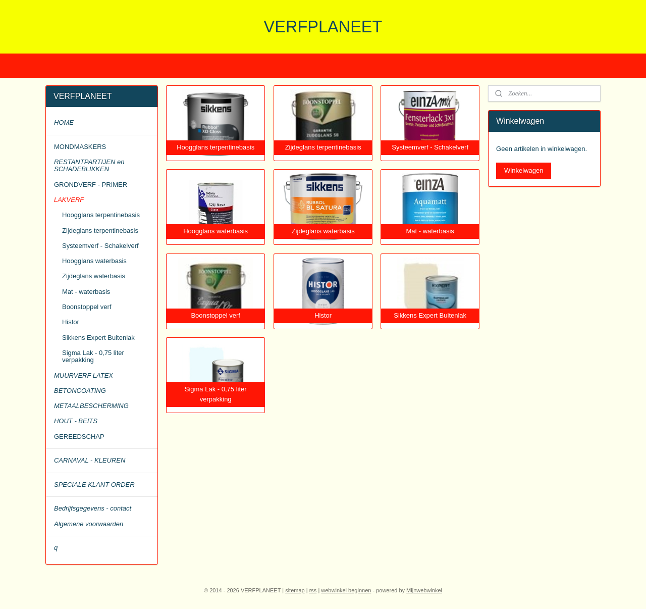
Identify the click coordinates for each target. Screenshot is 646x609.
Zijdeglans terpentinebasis (100, 230)
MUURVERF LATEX (83, 375)
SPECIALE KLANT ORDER (94, 484)
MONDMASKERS (80, 146)
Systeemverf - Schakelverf (100, 245)
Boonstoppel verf (87, 307)
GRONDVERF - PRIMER (90, 184)
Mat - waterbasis (86, 291)
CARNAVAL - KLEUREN (89, 460)
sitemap (295, 590)
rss (313, 590)
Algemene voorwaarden (88, 524)
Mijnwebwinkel (424, 590)
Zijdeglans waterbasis (93, 276)
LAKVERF (69, 200)
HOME (64, 122)
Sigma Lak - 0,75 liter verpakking (93, 356)
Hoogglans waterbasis (94, 261)
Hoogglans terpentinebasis (101, 215)
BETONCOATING (80, 390)
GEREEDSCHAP (79, 436)
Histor (70, 322)
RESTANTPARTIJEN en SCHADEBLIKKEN (89, 165)
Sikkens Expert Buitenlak (98, 337)
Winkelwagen (523, 170)
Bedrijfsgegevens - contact (92, 508)
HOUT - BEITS (75, 421)
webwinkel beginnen (346, 590)
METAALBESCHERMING (91, 406)
